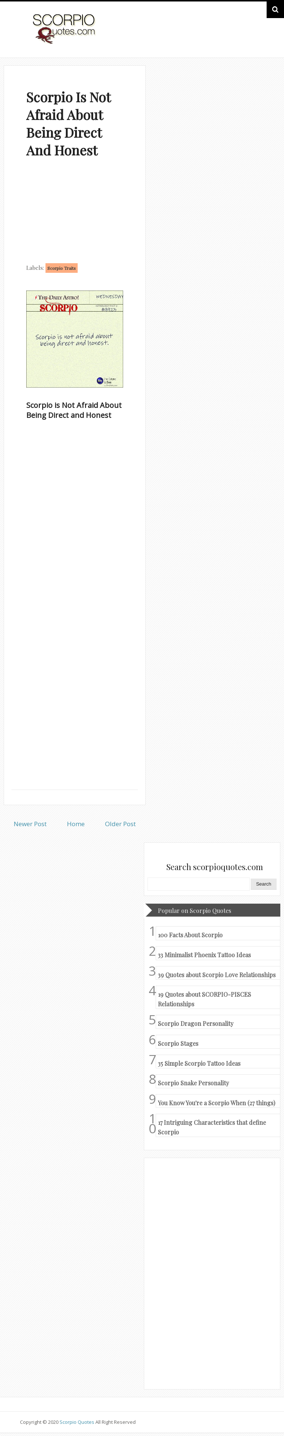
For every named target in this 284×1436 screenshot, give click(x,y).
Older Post (120, 824)
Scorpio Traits (61, 268)
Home (76, 824)
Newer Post (30, 824)
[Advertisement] (74, 212)
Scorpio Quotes (77, 1422)
